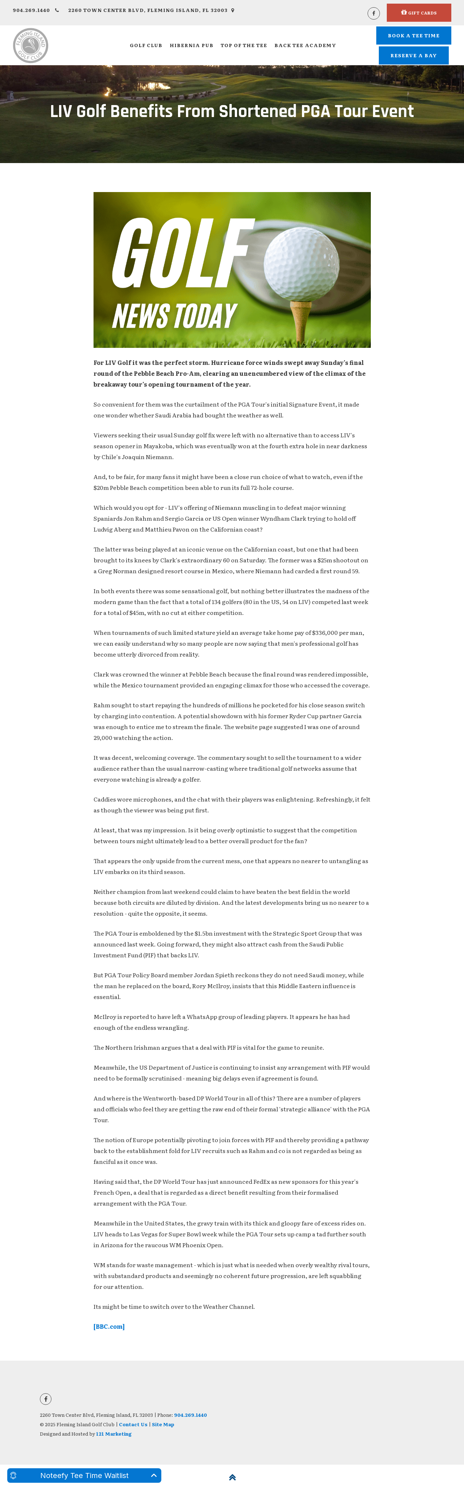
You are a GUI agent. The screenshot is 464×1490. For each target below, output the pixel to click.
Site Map (163, 1424)
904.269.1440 (36, 10)
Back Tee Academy (305, 45)
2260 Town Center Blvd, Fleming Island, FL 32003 (151, 10)
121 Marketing (114, 1433)
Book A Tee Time (414, 35)
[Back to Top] (232, 1477)
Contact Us (133, 1424)
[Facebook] (374, 13)
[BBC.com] (109, 1326)
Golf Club (146, 45)
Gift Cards (419, 12)
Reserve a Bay (413, 55)
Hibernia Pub (192, 45)
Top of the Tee (244, 45)
